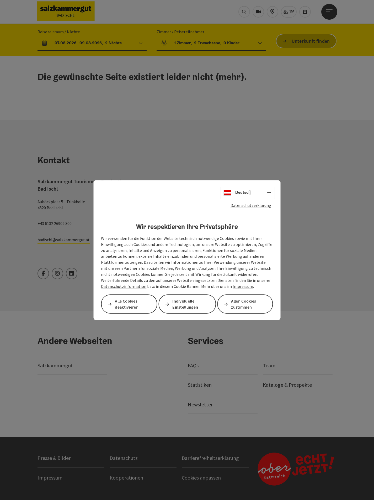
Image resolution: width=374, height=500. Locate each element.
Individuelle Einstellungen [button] (185, 304)
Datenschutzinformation (123, 286)
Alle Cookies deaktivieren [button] (126, 304)
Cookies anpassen (201, 477)
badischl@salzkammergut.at (64, 239)
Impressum (243, 286)
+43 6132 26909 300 (55, 223)
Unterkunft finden (311, 41)
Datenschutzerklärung (251, 205)
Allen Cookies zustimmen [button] (243, 304)
